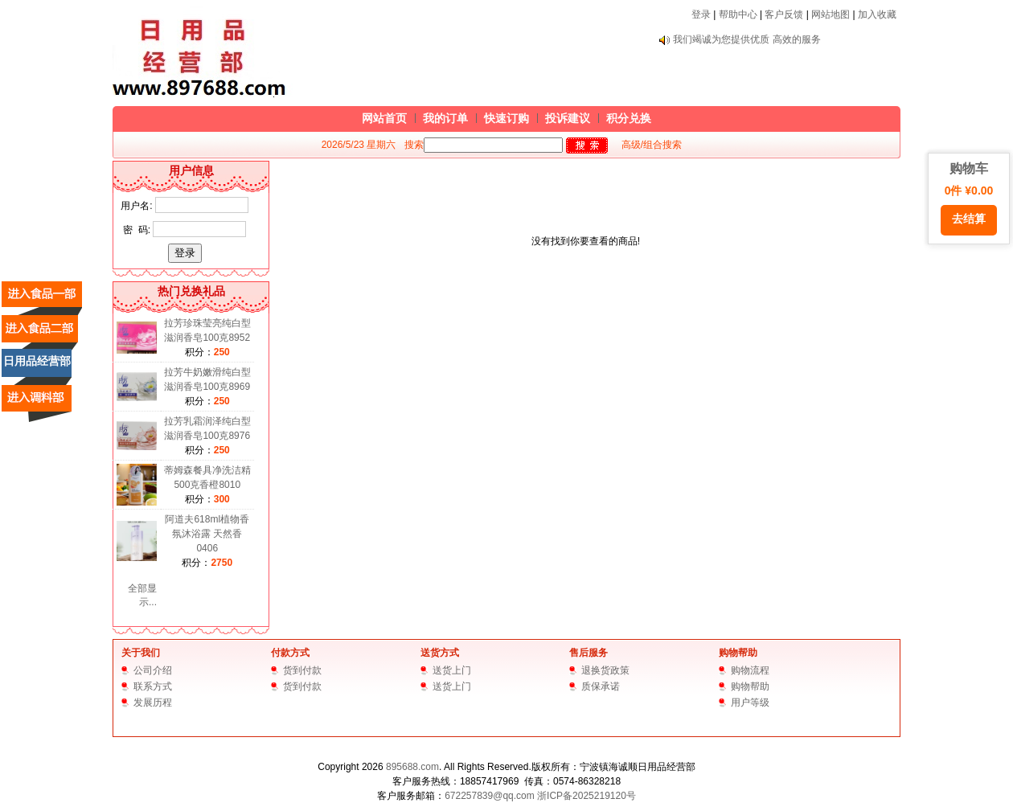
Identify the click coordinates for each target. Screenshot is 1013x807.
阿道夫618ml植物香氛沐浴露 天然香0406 (207, 534)
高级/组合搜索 (651, 144)
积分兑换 (628, 118)
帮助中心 (738, 14)
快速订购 (506, 118)
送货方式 (439, 652)
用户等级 (750, 702)
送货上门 (452, 670)
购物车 (969, 199)
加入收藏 (877, 14)
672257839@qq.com (490, 795)
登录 (701, 14)
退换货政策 (605, 670)
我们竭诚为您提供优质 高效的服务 (746, 39)
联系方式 (152, 686)
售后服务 (588, 652)
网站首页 (384, 118)
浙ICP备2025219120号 (586, 795)
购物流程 (750, 670)
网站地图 (830, 14)
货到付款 (302, 670)
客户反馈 (784, 14)
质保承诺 (600, 686)
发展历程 (152, 702)
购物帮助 (738, 652)
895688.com (412, 766)
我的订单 (445, 118)
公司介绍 (152, 670)
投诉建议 (567, 118)
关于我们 (140, 652)
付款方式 (290, 652)
